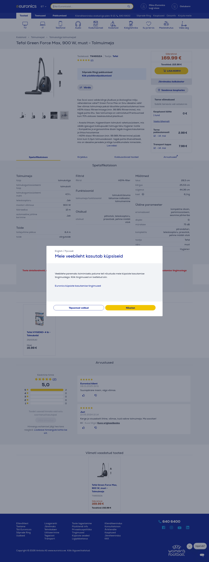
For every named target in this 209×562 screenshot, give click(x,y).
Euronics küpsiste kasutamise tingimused (78, 285)
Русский (69, 251)
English (59, 251)
